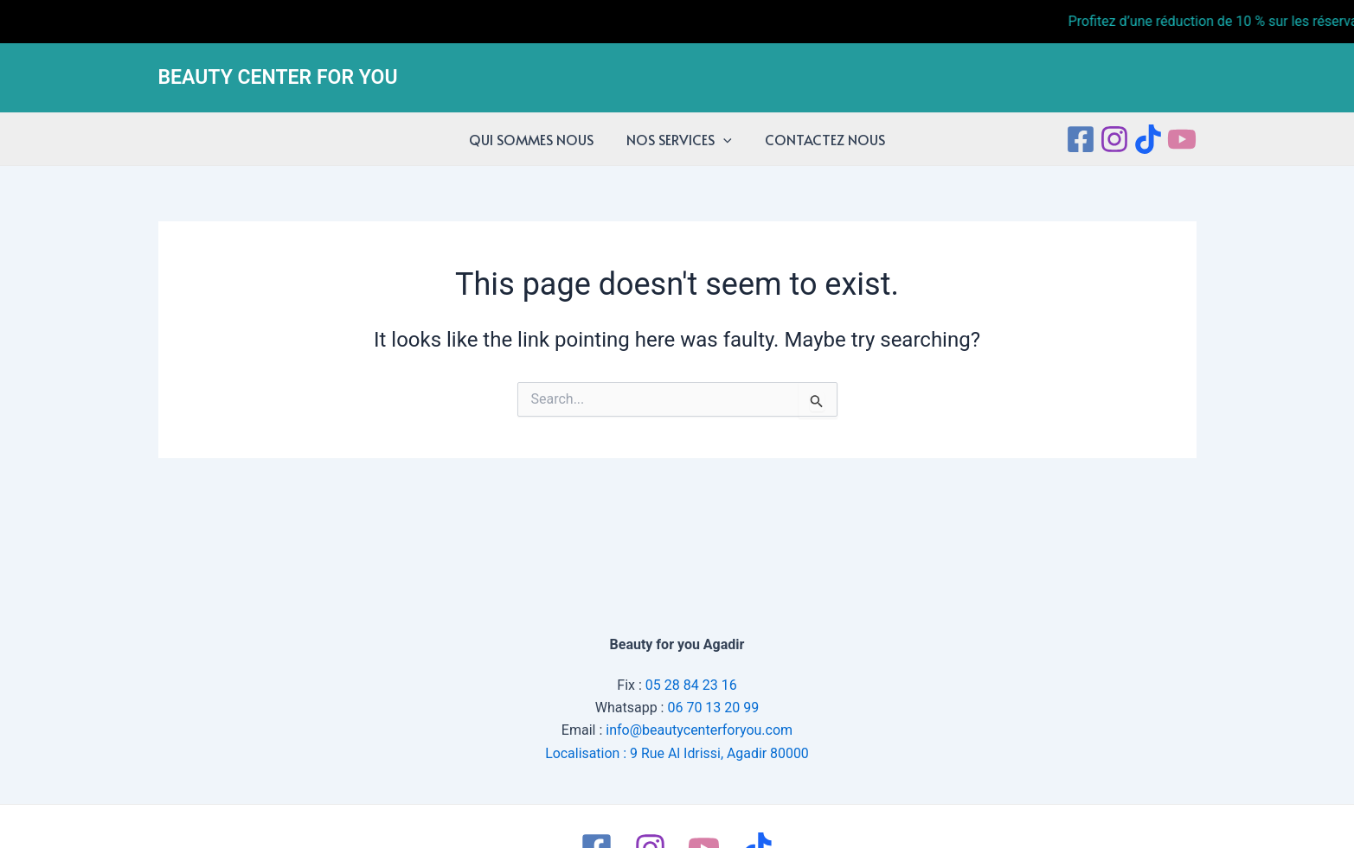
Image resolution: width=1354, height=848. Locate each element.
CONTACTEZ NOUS (820, 139)
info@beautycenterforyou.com (699, 730)
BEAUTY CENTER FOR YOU (278, 77)
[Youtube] (1182, 139)
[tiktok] (1148, 139)
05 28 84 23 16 (691, 684)
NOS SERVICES (679, 139)
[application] (723, 139)
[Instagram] (1114, 139)
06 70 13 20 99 (713, 707)
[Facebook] (1080, 139)
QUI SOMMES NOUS (536, 139)
